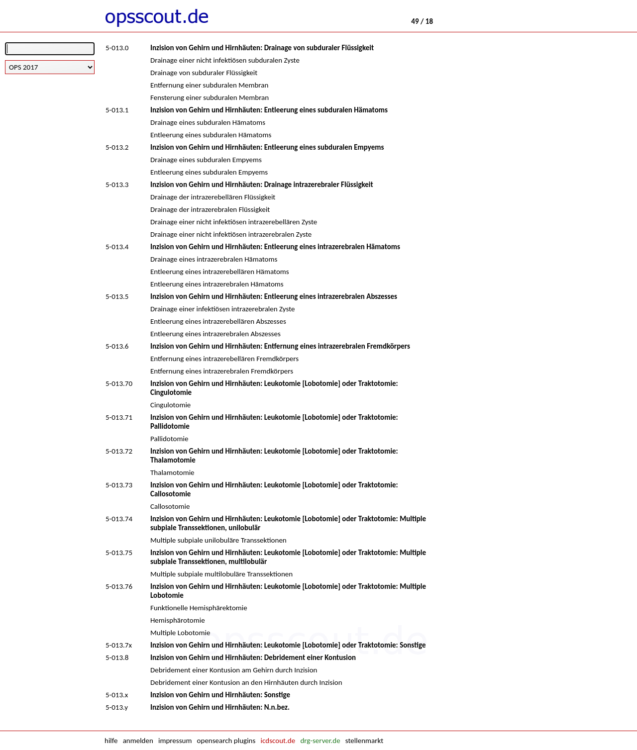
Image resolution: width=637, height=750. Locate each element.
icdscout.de (278, 740)
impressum (175, 740)
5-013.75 (119, 552)
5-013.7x (119, 645)
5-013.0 (117, 47)
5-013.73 (119, 484)
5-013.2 (117, 147)
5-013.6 (117, 346)
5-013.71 (119, 417)
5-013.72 (119, 451)
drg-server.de (320, 740)
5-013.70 (119, 383)
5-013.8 (117, 657)
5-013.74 (119, 518)
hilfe (111, 740)
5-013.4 (117, 246)
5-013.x (117, 694)
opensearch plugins (226, 740)
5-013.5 (117, 296)
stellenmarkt (364, 740)
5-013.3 (117, 184)
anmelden (138, 740)
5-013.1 (117, 109)
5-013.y (117, 707)
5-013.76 (119, 586)
